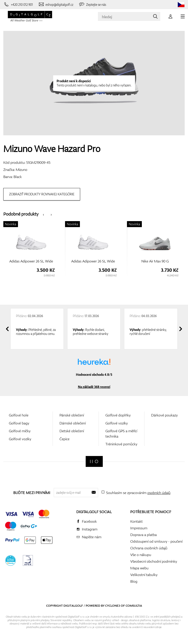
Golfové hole (18, 415)
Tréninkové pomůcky (121, 444)
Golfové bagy (19, 423)
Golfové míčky (20, 430)
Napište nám (91, 536)
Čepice (64, 438)
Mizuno (21, 169)
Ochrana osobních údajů (148, 548)
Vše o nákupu (140, 554)
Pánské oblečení (71, 415)
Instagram (89, 529)
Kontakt (136, 521)
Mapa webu (139, 568)
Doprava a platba (143, 534)
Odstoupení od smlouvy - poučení (156, 541)
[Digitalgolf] (94, 461)
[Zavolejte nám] (18, 4)
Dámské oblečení (72, 423)
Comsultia (134, 606)
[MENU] (183, 16)
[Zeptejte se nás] (92, 4)
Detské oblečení (71, 430)
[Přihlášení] (170, 16)
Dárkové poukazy (164, 415)
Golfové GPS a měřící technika (121, 433)
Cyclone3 (112, 606)
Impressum (138, 528)
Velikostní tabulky (144, 574)
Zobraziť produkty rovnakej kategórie (41, 194)
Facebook (89, 521)
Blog (133, 581)
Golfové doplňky (118, 415)
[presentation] (43, 214)
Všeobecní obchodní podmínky (153, 561)
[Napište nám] (55, 4)
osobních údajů (158, 492)
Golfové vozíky (20, 438)
